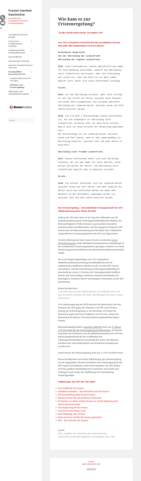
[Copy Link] (2, 17)
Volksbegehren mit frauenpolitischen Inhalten (18, 92)
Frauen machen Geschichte (20, 12)
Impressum (91, 469)
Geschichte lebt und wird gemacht (17, 36)
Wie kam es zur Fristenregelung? (17, 86)
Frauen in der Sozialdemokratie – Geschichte (15, 43)
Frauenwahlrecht (15, 57)
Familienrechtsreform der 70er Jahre (20, 79)
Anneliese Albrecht (92, 327)
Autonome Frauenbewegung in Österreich (20, 66)
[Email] (2, 23)
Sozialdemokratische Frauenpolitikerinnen (16, 51)
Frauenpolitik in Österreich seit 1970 (16, 73)
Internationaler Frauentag (18, 61)
